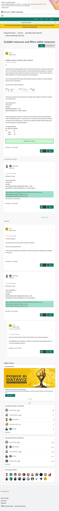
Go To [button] (51, 19)
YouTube (40, 192)
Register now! (5, 7)
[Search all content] (38, 22)
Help (46, 19)
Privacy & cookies (5, 498)
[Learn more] (10, 395)
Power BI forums (10, 33)
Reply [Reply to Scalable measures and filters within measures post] (50, 151)
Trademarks (3, 503)
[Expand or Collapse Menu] (2, 15)
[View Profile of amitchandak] (15, 166)
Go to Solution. (31, 141)
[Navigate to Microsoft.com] (5, 12)
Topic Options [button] (49, 45)
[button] (41, 45)
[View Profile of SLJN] (10, 53)
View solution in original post (12, 198)
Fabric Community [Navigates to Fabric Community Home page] (17, 12)
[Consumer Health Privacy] (20, 506)
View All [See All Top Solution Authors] (7, 432)
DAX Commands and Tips (15, 35)
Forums (20, 33)
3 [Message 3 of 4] (13, 348)
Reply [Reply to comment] (50, 207)
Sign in (41, 19)
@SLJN (9, 176)
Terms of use (4, 500)
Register (36, 19)
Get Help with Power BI (33, 33)
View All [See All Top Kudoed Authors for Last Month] (7, 464)
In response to (14, 328)
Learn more (34, 27)
